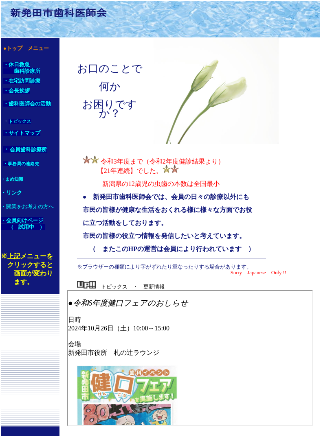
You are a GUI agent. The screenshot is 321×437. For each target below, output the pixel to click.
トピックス (20, 121)
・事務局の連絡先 (21, 163)
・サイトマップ (21, 133)
